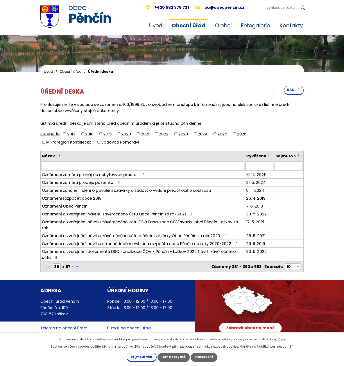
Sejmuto (286, 156)
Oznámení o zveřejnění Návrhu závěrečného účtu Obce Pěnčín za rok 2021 (118, 214)
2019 (107, 134)
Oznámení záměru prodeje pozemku (81, 182)
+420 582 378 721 (167, 7)
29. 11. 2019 (255, 243)
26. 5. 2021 (255, 235)
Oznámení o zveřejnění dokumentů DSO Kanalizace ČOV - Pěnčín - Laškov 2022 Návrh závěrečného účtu (139, 254)
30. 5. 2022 (256, 214)
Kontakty (291, 25)
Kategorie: (50, 133)
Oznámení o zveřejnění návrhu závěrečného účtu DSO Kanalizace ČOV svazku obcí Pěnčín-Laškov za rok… (140, 225)
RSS (294, 90)
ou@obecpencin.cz (219, 7)
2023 (183, 134)
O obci (223, 25)
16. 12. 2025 (256, 174)
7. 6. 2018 (254, 206)
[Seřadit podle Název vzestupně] (59, 154)
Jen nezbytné (173, 357)
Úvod (155, 25)
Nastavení (204, 357)
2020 (126, 134)
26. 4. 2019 (255, 198)
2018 (89, 134)
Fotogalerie (255, 25)
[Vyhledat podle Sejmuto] (289, 166)
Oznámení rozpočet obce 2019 (71, 198)
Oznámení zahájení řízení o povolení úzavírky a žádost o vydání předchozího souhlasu (126, 190)
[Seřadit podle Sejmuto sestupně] (298, 155)
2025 (222, 134)
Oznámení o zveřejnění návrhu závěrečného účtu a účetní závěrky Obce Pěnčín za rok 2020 (135, 235)
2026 (242, 134)
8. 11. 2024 (255, 190)
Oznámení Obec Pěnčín (65, 206)
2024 (203, 134)
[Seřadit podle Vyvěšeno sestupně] (268, 155)
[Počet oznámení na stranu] (292, 266)
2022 (163, 134)
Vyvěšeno (256, 156)
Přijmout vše (141, 357)
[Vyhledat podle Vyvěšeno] (259, 166)
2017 (71, 134)
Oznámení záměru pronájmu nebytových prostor (94, 174)
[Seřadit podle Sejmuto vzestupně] (298, 154)
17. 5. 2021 (255, 222)
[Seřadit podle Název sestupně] (59, 155)
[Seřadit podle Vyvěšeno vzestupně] (268, 154)
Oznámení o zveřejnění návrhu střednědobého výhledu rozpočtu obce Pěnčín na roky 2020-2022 (140, 243)
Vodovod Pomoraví (120, 142)
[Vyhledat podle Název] (142, 166)
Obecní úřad (189, 25)
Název (49, 156)
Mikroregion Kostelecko (68, 142)
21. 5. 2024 (256, 182)
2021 (145, 134)
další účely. (277, 339)
